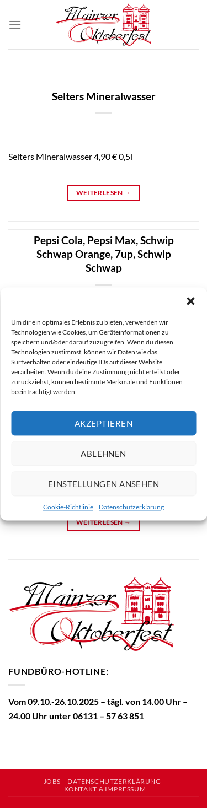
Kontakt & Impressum (105, 789)
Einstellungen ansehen (103, 484)
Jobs (52, 781)
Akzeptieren (103, 423)
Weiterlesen (103, 192)
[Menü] (15, 24)
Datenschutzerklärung (131, 507)
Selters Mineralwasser (104, 96)
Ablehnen (103, 454)
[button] (190, 300)
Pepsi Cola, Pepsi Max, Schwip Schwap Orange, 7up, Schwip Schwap (104, 254)
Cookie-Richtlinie (68, 507)
